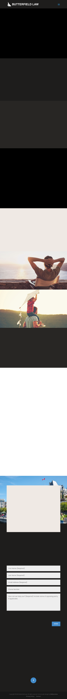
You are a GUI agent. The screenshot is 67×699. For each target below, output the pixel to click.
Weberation (54, 694)
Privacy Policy (30, 696)
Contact (38, 696)
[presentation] (21, 616)
